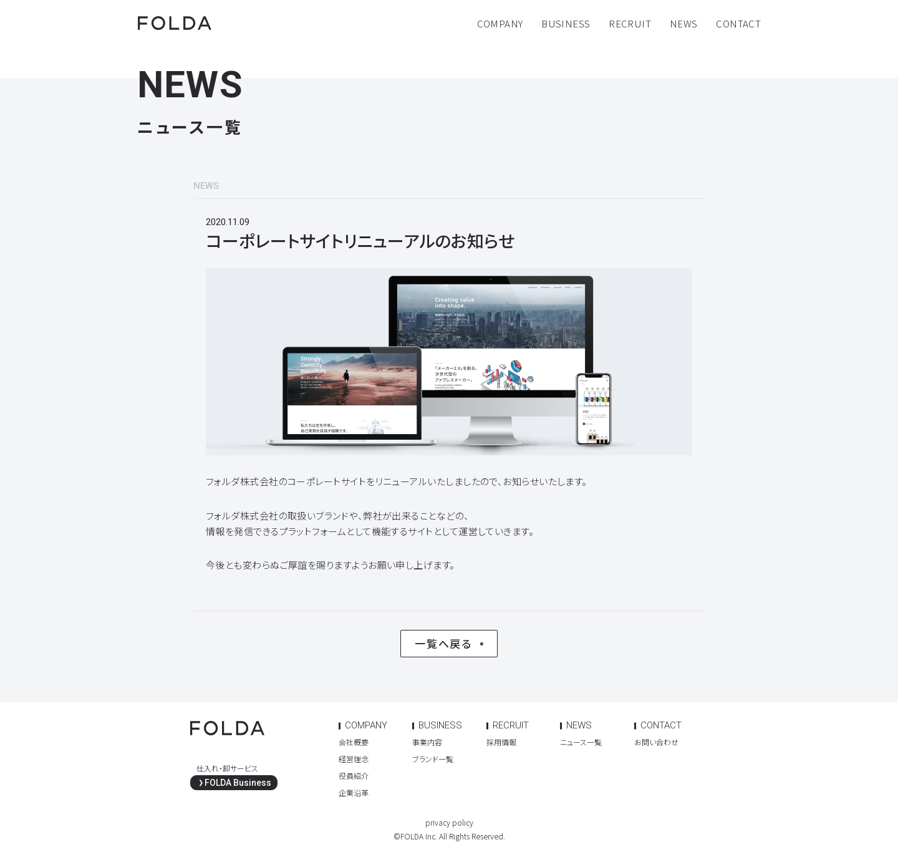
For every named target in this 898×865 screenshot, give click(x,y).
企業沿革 (354, 792)
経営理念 (354, 758)
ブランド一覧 (432, 758)
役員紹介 (354, 775)
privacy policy (449, 822)
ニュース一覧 (581, 742)
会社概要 (354, 742)
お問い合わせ (656, 742)
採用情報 (501, 742)
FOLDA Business (238, 783)
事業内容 (427, 742)
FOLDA (174, 23)
